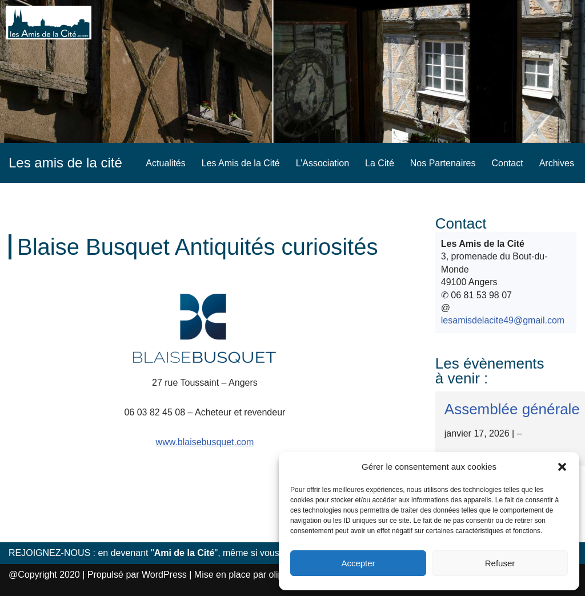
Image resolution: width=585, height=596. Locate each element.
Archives (556, 163)
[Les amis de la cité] (65, 163)
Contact (507, 163)
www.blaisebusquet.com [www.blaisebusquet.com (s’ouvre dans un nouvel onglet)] (205, 442)
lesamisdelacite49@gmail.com (502, 320)
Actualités (165, 163)
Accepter (358, 563)
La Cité (379, 163)
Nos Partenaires (443, 163)
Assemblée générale (512, 409)
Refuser (500, 563)
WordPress (164, 574)
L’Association (322, 163)
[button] (562, 467)
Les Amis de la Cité (241, 163)
